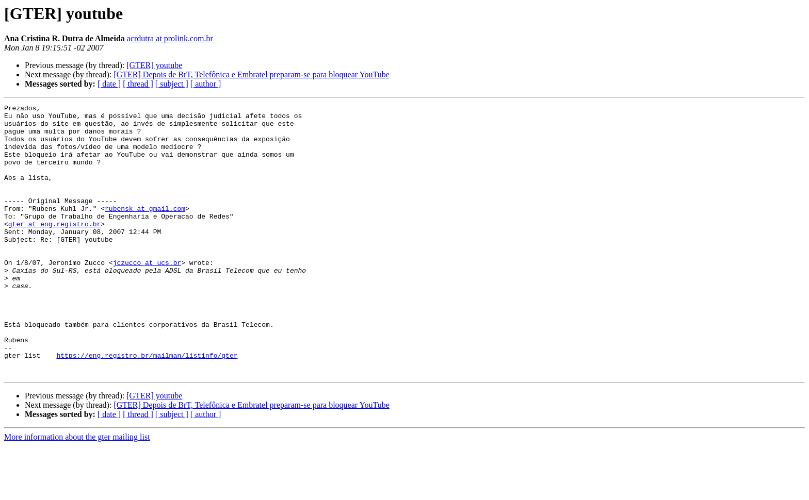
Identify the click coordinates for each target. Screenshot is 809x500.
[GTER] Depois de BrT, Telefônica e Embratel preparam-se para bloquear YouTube (251, 74)
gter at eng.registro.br (54, 248)
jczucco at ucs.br (147, 294)
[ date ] (109, 83)
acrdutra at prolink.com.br (170, 38)
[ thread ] (138, 83)
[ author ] (205, 83)
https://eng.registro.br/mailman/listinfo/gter (146, 406)
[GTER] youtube (154, 65)
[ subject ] (171, 83)
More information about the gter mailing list (77, 491)
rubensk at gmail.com (145, 230)
